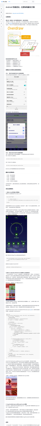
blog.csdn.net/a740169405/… (18, 13)
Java (31, 309)
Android (10, 23)
